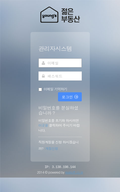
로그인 (70, 96)
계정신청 (51, 148)
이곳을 (43, 125)
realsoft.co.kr (74, 172)
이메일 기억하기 (55, 89)
